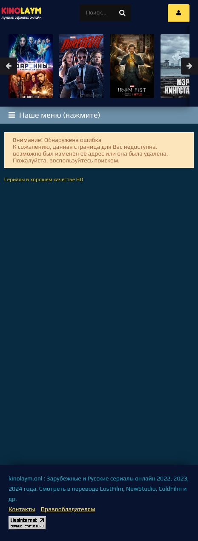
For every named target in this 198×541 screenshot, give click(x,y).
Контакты (22, 509)
